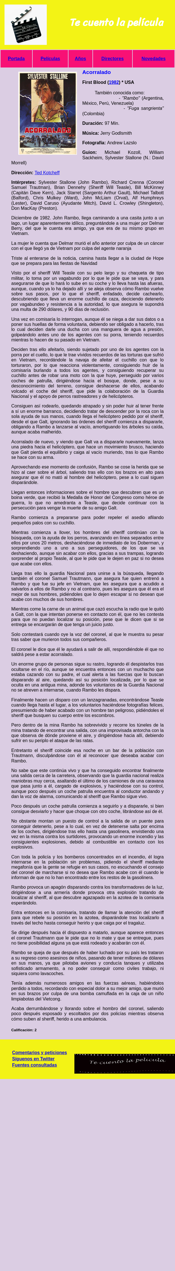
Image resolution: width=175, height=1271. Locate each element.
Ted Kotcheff (47, 172)
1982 (114, 82)
